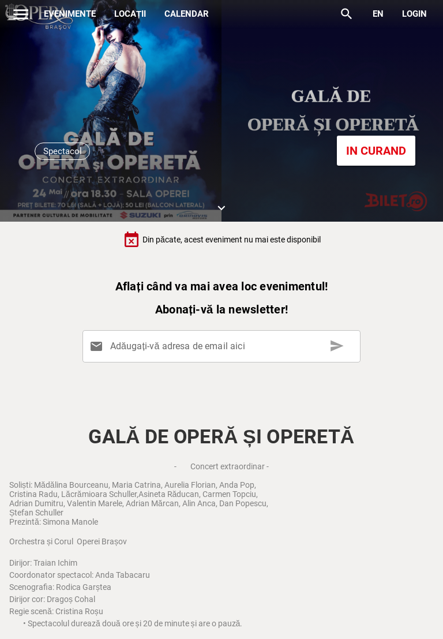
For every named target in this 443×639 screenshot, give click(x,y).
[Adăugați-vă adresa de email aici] (223, 346)
